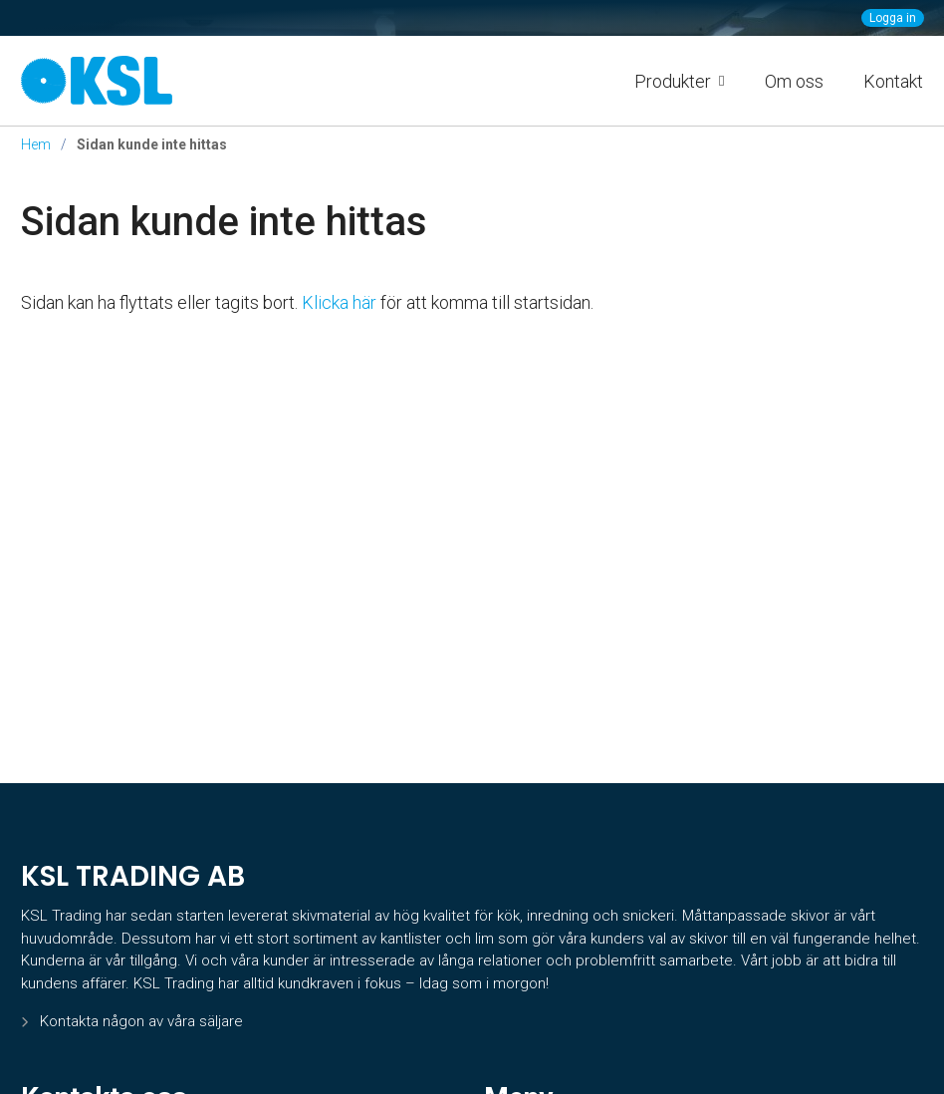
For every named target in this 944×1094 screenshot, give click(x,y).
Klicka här (339, 302)
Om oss (794, 81)
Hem (36, 144)
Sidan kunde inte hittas (224, 221)
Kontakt (893, 81)
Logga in (892, 18)
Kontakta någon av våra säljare (141, 1021)
